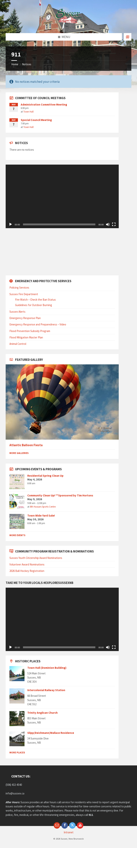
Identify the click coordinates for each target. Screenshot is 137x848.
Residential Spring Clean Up (45, 475)
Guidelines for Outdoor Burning (33, 305)
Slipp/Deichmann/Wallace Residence (50, 733)
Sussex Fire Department (23, 294)
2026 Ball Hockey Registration (26, 571)
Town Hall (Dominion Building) (46, 667)
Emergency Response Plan (25, 318)
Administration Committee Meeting (44, 104)
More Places (17, 752)
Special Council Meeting (36, 120)
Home (14, 64)
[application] (62, 196)
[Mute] (108, 224)
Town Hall (28, 111)
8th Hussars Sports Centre (43, 506)
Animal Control (17, 344)
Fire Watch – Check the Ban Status (35, 299)
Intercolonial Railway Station (46, 690)
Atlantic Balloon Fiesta (26, 445)
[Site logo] (68, 26)
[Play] (10, 224)
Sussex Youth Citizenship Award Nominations (35, 558)
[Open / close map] (127, 37)
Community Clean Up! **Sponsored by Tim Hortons (60, 495)
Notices (26, 64)
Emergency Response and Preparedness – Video (37, 324)
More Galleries (19, 453)
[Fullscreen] (114, 224)
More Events (17, 535)
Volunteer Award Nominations (26, 564)
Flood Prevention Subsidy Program (29, 331)
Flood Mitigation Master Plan (26, 337)
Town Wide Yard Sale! (41, 515)
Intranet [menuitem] (68, 832)
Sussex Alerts (17, 311)
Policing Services (19, 287)
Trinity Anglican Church (42, 712)
